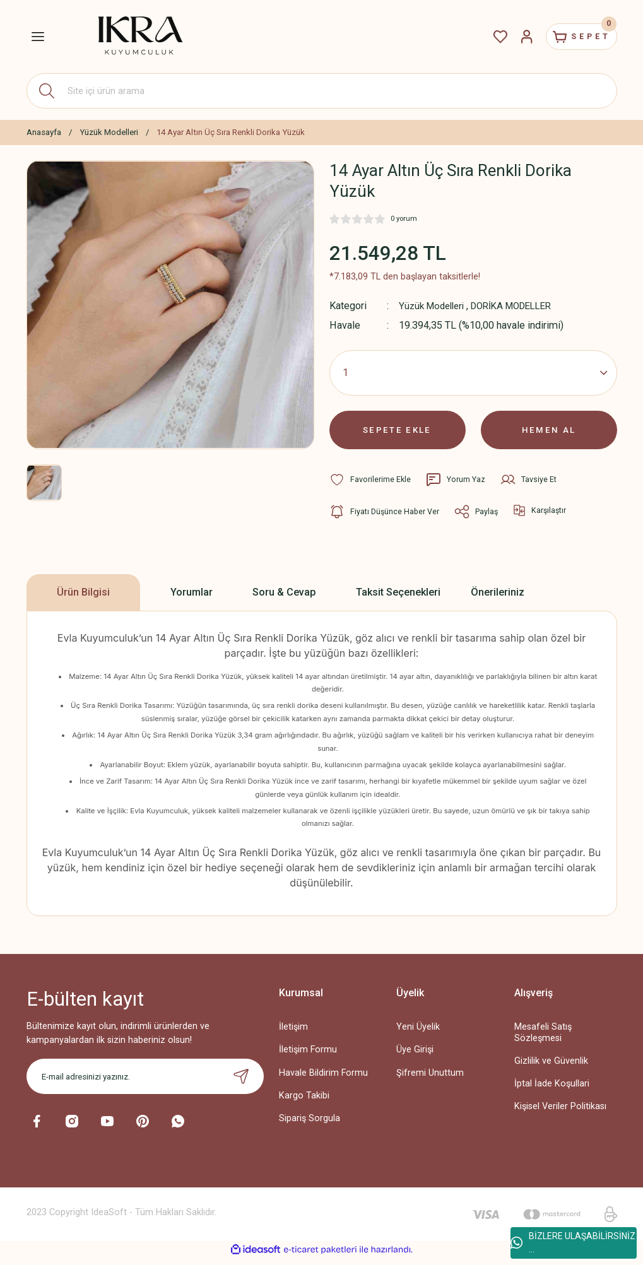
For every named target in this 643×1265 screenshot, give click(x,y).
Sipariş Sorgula (309, 1124)
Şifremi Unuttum (430, 1079)
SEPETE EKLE (397, 433)
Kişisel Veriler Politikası (560, 1113)
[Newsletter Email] (145, 1083)
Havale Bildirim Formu (323, 1079)
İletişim (293, 1033)
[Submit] (241, 1083)
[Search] (322, 91)
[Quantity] (473, 373)
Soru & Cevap (284, 599)
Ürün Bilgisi (83, 599)
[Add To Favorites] (370, 486)
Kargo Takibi (304, 1102)
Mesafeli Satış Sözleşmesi (543, 1039)
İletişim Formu (308, 1056)
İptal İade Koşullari (551, 1090)
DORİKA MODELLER (522, 306)
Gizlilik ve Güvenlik (551, 1067)
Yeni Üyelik (418, 1033)
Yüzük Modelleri (434, 306)
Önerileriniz (497, 599)
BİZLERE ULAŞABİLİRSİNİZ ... (572, 1242)
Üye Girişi (415, 1056)
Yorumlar (191, 599)
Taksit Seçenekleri (398, 599)
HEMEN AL (549, 433)
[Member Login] (513, 36)
